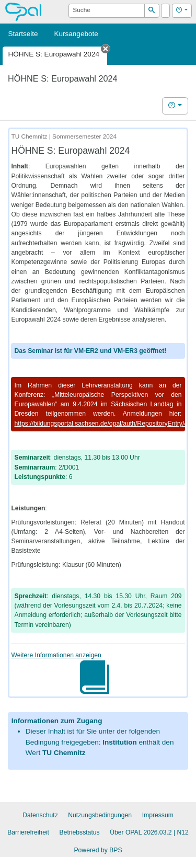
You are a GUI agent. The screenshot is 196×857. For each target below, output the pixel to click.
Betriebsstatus (80, 832)
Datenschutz (40, 815)
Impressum (158, 815)
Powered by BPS (98, 850)
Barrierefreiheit (28, 832)
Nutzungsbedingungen (100, 815)
